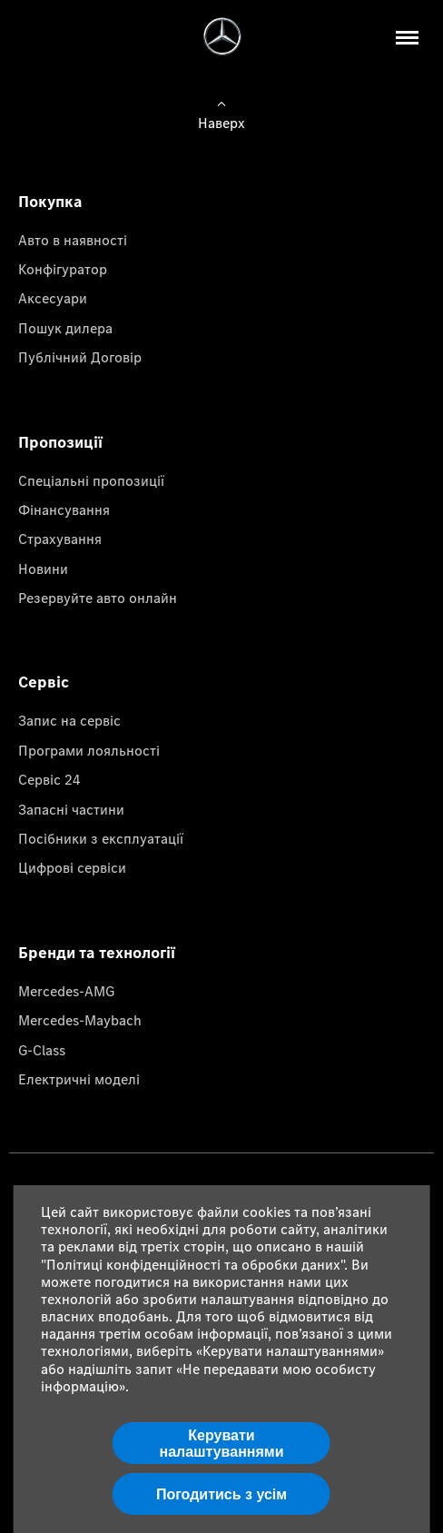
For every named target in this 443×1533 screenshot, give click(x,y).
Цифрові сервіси (72, 867)
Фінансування (64, 509)
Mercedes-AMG (66, 991)
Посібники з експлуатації (100, 838)
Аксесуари (52, 298)
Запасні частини (71, 809)
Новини (43, 568)
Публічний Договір (80, 357)
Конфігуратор (62, 269)
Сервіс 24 (49, 779)
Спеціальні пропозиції (91, 480)
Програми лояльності (89, 750)
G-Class (41, 1050)
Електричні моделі (79, 1079)
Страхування (60, 538)
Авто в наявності (72, 240)
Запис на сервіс (69, 720)
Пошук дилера (65, 328)
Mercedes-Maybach (80, 1020)
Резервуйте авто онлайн (97, 597)
